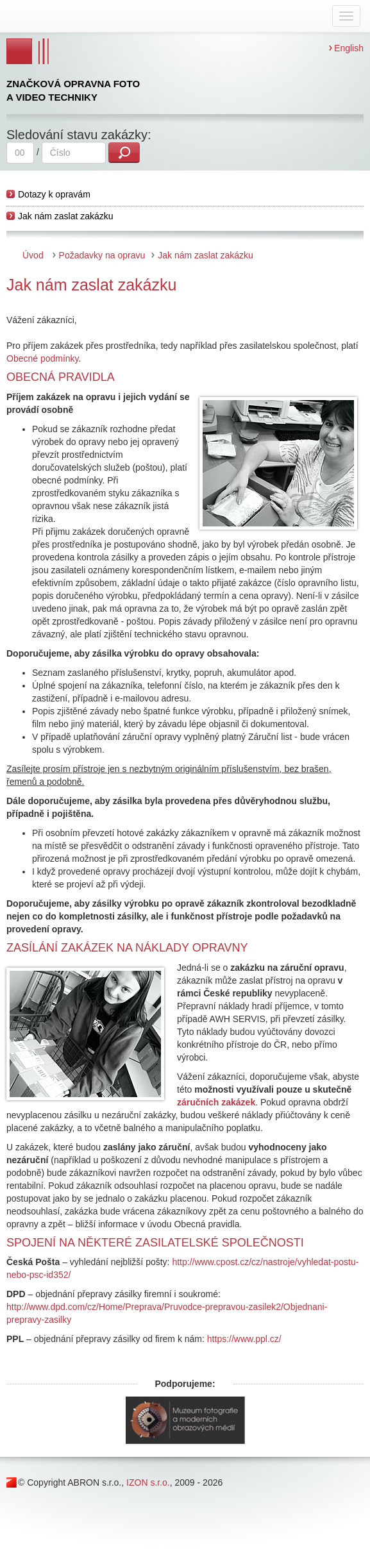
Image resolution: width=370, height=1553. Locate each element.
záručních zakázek (216, 1102)
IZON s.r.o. (148, 1482)
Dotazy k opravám (54, 194)
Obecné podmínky (42, 358)
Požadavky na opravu (102, 255)
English (349, 48)
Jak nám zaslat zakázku (66, 216)
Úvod (33, 255)
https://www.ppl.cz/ (244, 1339)
